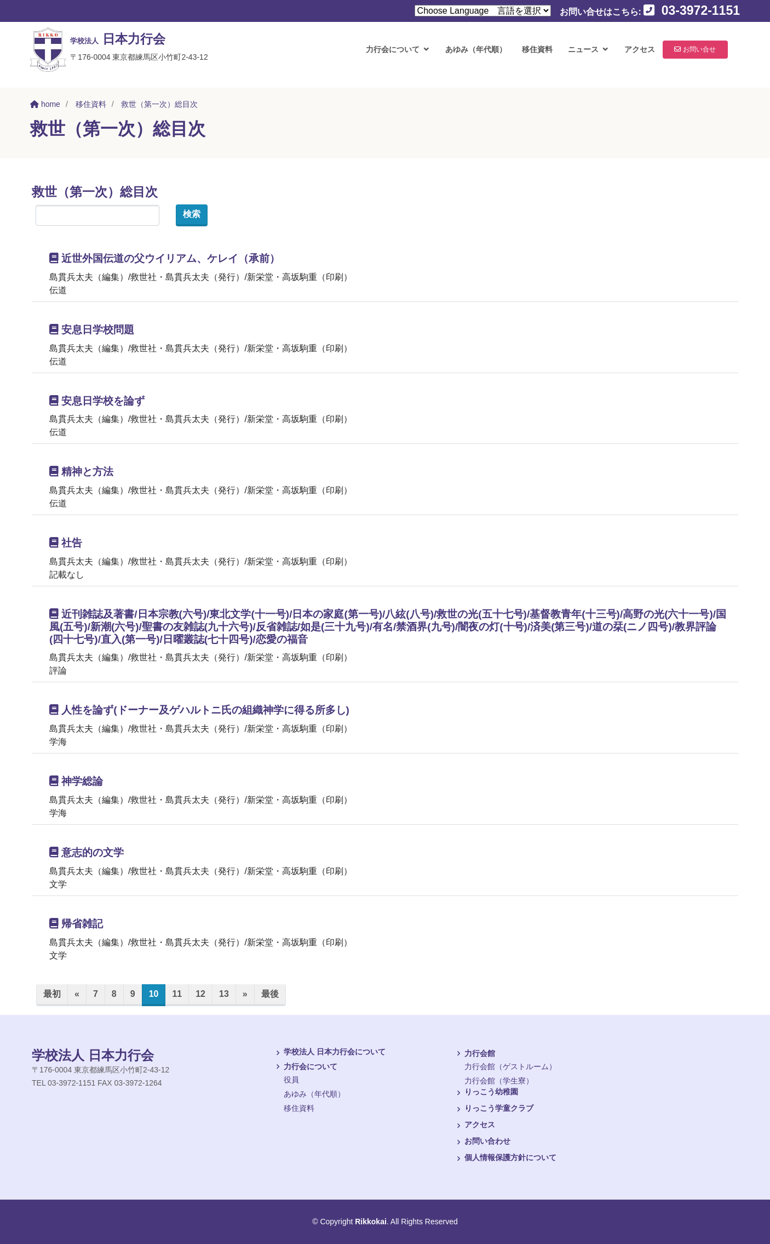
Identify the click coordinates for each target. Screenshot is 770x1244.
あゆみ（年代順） (471, 54)
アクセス (635, 54)
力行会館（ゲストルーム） (510, 1066)
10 (157, 992)
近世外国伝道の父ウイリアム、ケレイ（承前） (164, 258)
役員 (291, 1079)
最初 (52, 993)
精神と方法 (81, 471)
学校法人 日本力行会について (329, 1053)
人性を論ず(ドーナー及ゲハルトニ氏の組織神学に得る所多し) (199, 710)
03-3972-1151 (691, 10)
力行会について (388, 54)
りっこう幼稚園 (485, 1093)
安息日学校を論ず (97, 401)
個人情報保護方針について (504, 1158)
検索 (191, 214)
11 (177, 993)
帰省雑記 (76, 923)
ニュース (579, 54)
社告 (65, 543)
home (45, 104)
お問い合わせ (481, 1142)
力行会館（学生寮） (498, 1081)
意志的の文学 (86, 852)
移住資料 (533, 54)
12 (200, 993)
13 (224, 993)
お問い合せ (702, 54)
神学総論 (76, 781)
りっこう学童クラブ (493, 1109)
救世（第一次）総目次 (159, 104)
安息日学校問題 (91, 329)
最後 (270, 993)
